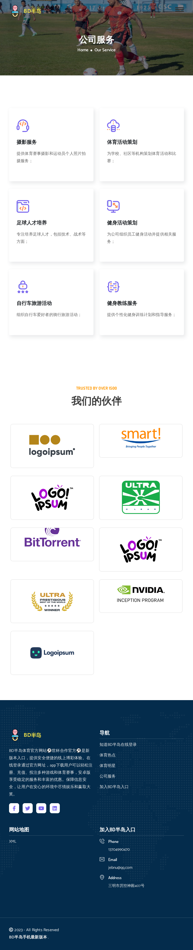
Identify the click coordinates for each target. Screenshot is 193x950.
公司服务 (108, 777)
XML (12, 842)
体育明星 (108, 766)
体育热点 (108, 755)
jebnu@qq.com (120, 867)
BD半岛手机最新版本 (28, 937)
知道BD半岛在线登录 (118, 745)
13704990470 (119, 849)
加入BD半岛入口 (114, 787)
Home (82, 50)
